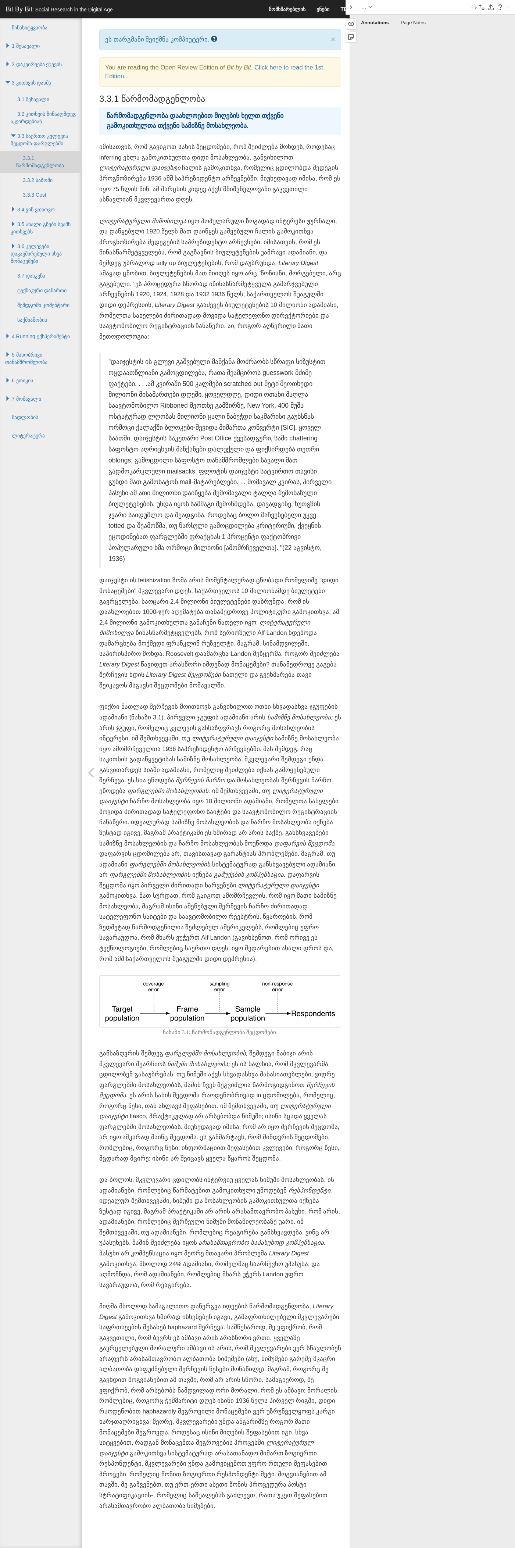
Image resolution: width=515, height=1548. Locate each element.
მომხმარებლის (287, 9)
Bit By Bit (59, 9)
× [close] (333, 39)
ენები (322, 9)
